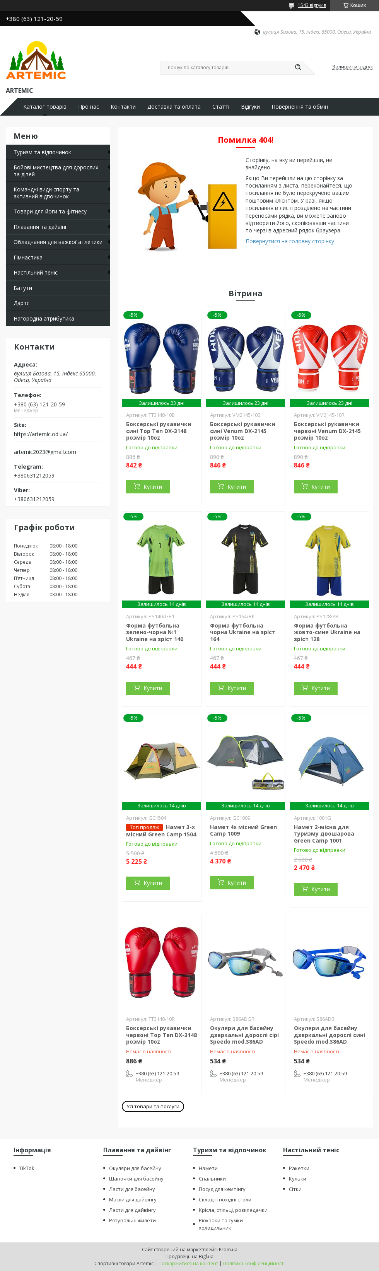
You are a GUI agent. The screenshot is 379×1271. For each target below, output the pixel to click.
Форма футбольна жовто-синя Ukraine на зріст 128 (327, 632)
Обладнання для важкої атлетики (58, 242)
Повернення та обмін (299, 106)
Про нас (88, 106)
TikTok (26, 1168)
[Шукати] (298, 68)
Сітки (295, 1189)
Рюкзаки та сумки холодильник (221, 1224)
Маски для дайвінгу (133, 1199)
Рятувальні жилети (132, 1220)
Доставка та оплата (174, 106)
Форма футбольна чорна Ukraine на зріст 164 (242, 632)
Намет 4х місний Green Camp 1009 (243, 830)
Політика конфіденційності (254, 1263)
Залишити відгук (352, 67)
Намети (208, 1168)
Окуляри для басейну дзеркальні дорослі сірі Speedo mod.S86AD (244, 1034)
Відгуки (250, 106)
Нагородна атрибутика (44, 318)
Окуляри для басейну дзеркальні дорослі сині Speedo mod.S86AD (329, 1034)
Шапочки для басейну (136, 1178)
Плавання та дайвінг (40, 226)
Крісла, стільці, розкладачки (233, 1209)
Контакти (123, 106)
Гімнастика (28, 257)
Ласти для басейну (132, 1189)
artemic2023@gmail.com (45, 452)
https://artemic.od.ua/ (41, 434)
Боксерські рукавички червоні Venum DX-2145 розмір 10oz (327, 430)
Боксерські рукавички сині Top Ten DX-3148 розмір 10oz (158, 430)
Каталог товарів (45, 106)
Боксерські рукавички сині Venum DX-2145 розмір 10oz (242, 430)
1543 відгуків (312, 5)
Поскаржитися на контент (188, 1263)
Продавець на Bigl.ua (189, 1256)
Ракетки (299, 1168)
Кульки (297, 1178)
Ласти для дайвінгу (132, 1209)
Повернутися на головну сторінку (290, 241)
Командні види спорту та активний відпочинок (46, 193)
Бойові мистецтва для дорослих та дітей (56, 171)
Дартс (21, 303)
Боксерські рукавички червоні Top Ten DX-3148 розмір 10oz (161, 1034)
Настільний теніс (36, 272)
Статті (220, 106)
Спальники (212, 1178)
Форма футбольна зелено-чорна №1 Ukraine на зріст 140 (154, 632)
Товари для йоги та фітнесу (50, 211)
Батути (23, 288)
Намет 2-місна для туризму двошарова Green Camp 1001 (324, 833)
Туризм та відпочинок (42, 152)
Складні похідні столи (225, 1199)
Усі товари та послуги (152, 1106)
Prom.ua (228, 1249)
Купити (152, 486)
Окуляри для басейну (135, 1168)
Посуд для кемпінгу (222, 1189)
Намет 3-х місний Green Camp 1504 (161, 830)
